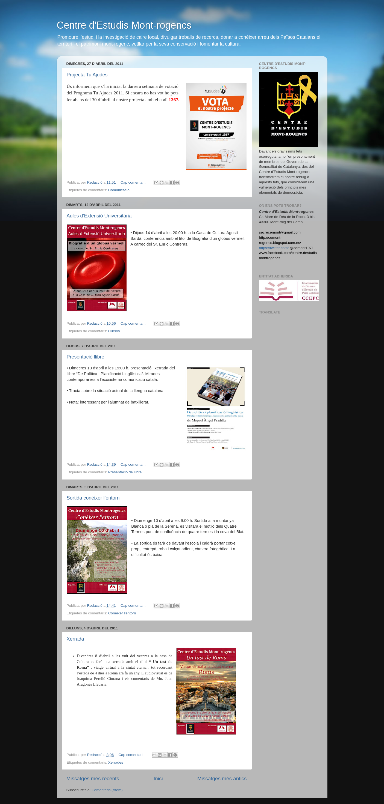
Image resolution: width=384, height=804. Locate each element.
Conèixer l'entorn (122, 613)
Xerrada (75, 639)
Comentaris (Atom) (107, 790)
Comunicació (119, 190)
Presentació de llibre (125, 472)
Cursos (114, 331)
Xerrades (115, 762)
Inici (158, 778)
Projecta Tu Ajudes (87, 74)
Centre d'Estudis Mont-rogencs (124, 25)
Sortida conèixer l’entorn (93, 498)
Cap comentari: (133, 182)
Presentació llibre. (86, 357)
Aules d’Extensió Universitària (99, 216)
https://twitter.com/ (274, 248)
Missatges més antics (222, 778)
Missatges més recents (92, 778)
